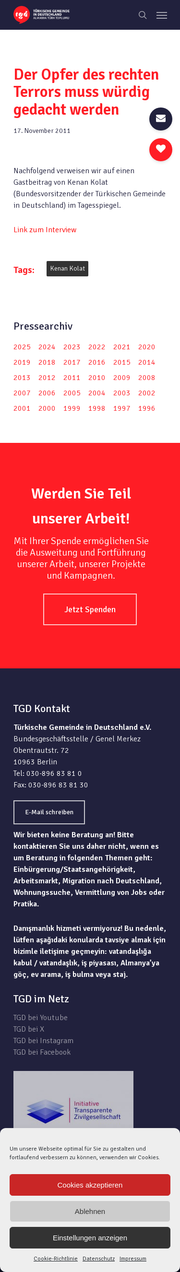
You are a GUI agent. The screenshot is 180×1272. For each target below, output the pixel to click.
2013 (22, 377)
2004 (97, 393)
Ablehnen (90, 1211)
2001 (22, 408)
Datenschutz (99, 1258)
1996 (147, 408)
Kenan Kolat (67, 268)
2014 (147, 362)
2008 (147, 377)
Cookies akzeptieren (90, 1185)
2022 (97, 347)
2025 (22, 347)
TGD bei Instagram (43, 1041)
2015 (122, 362)
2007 (22, 393)
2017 (72, 362)
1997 (122, 408)
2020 (147, 347)
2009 (122, 377)
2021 (122, 347)
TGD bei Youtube (40, 1017)
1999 (72, 408)
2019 (22, 362)
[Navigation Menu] (161, 15)
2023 (72, 347)
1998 (97, 408)
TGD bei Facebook (42, 1052)
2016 (97, 362)
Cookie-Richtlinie (56, 1258)
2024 (47, 347)
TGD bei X (28, 1029)
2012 (47, 377)
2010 (97, 377)
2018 (47, 362)
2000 (47, 408)
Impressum (133, 1258)
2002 (147, 393)
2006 (47, 393)
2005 (72, 393)
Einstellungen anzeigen (90, 1238)
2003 (122, 393)
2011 (72, 377)
